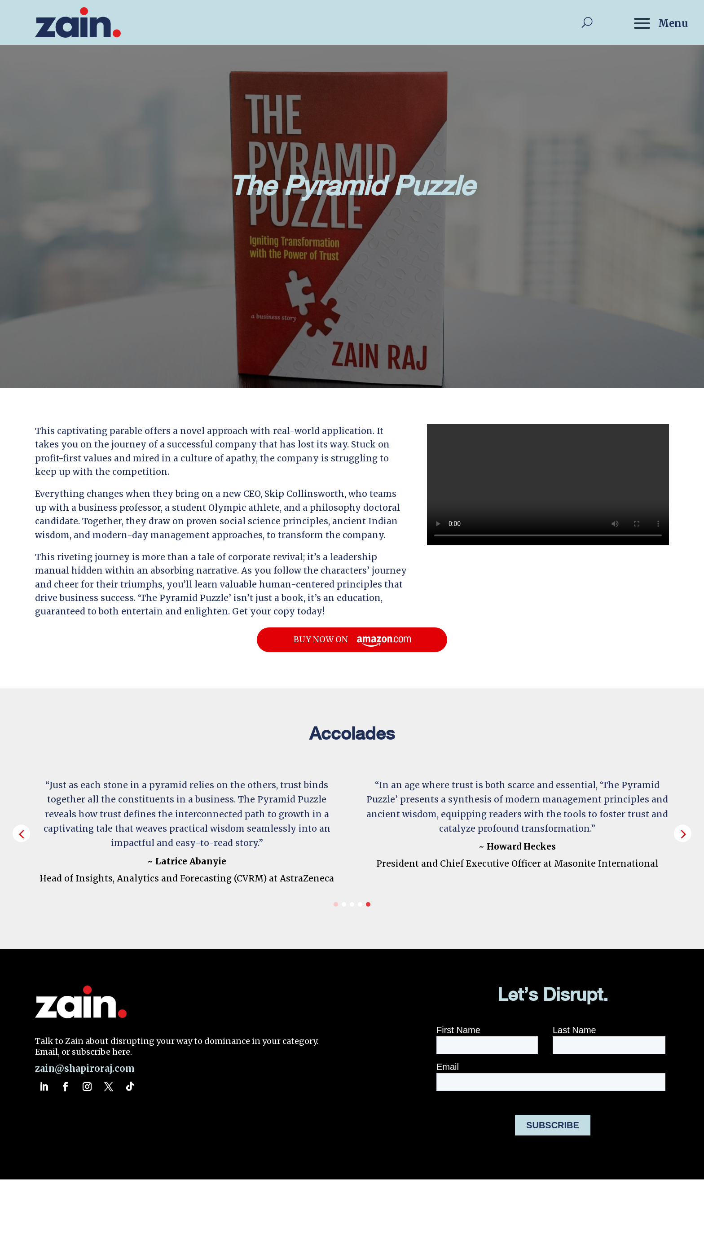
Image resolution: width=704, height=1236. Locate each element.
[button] (682, 833)
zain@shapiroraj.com (85, 1068)
